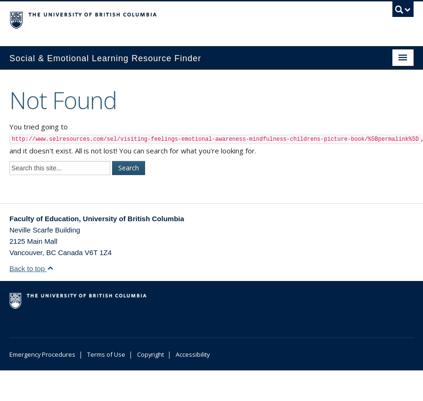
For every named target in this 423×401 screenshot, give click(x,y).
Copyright (150, 354)
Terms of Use (106, 354)
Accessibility (193, 354)
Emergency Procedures (42, 354)
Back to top (31, 269)
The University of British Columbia (181, 19)
